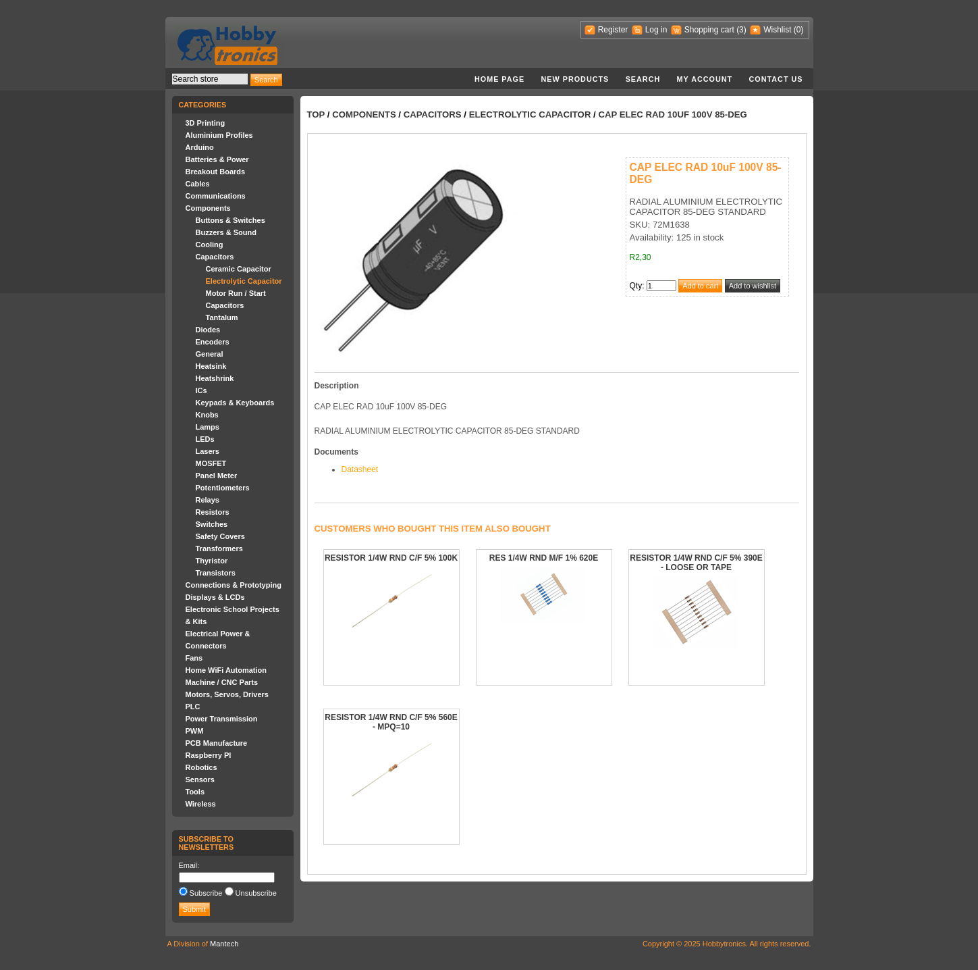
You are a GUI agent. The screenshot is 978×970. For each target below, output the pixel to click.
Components (208, 208)
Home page (499, 79)
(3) (741, 29)
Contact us (776, 79)
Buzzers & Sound (226, 232)
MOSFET (211, 463)
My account (705, 79)
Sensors (200, 779)
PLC (193, 707)
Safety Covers (220, 536)
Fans (194, 658)
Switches (212, 524)
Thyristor (212, 561)
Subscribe (206, 893)
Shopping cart (709, 29)
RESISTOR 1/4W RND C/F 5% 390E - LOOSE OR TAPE (696, 562)
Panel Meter (217, 475)
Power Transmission (222, 719)
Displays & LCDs (215, 597)
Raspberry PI (209, 755)
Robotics (201, 767)
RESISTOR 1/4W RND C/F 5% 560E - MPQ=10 (391, 722)
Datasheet (360, 469)
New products (575, 79)
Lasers (207, 451)
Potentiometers (223, 488)
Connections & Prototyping (233, 585)
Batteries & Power (217, 159)
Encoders (212, 342)
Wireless (201, 804)
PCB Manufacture (217, 743)
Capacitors (215, 257)
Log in (656, 29)
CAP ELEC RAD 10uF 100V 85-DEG (672, 114)
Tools (195, 792)
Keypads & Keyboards (235, 403)
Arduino (200, 147)
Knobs (207, 415)
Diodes (208, 330)
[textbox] (210, 79)
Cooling (209, 244)
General (209, 354)
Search (643, 79)
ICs (201, 390)
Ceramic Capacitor (238, 269)
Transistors (216, 573)
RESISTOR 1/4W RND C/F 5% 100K (391, 558)
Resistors (212, 512)
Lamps (207, 427)
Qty (636, 285)
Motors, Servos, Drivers (227, 694)
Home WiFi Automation (226, 670)
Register (613, 29)
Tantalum (222, 317)
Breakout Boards (216, 172)
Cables (198, 184)
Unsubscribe (256, 893)
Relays (207, 500)
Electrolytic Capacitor (244, 281)
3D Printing (205, 123)
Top (316, 114)
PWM (195, 731)
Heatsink (211, 366)
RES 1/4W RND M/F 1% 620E (543, 558)
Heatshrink (215, 378)
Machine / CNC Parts (222, 682)
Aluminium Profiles (219, 135)
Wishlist (777, 29)
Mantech (224, 944)
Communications (216, 196)
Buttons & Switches (230, 220)
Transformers (219, 548)
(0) (799, 29)
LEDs (205, 439)
